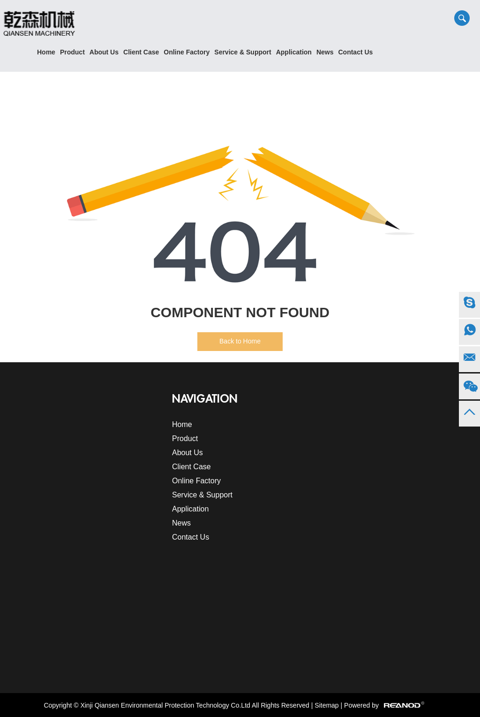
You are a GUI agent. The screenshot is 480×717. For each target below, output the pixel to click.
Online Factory (187, 52)
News (325, 52)
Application (294, 52)
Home (46, 52)
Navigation (205, 398)
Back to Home (240, 341)
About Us (104, 52)
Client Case (141, 52)
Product (72, 52)
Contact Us (355, 52)
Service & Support (242, 52)
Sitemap (326, 705)
